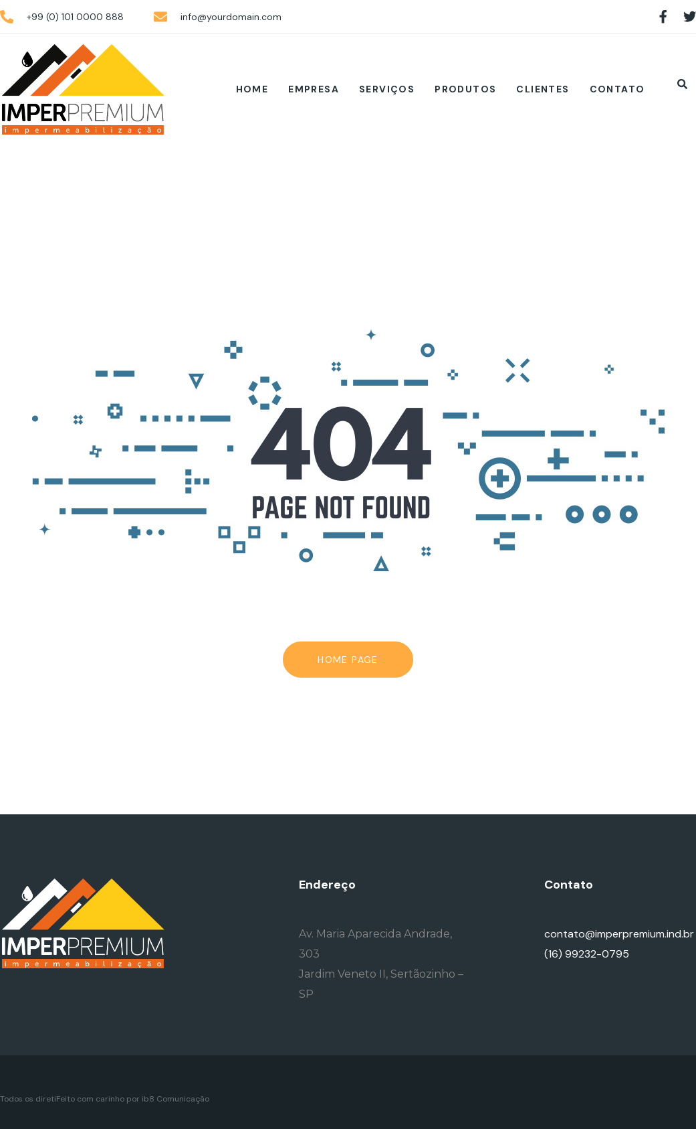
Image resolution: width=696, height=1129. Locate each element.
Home (252, 89)
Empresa (313, 89)
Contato (617, 89)
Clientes (542, 89)
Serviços (387, 89)
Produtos (465, 89)
